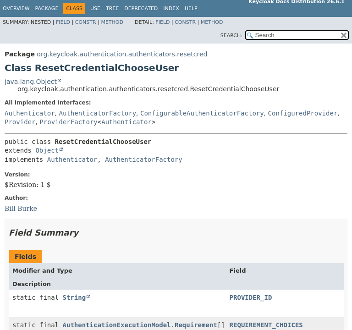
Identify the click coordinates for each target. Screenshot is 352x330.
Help (191, 8)
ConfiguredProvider (303, 113)
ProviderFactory (68, 122)
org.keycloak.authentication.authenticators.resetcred (122, 54)
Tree (112, 8)
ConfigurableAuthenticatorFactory (202, 113)
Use (95, 8)
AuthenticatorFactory (97, 113)
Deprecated (141, 8)
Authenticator (30, 113)
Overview (16, 8)
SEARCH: (231, 35)
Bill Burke (21, 208)
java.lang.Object (31, 81)
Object (47, 150)
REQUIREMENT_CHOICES (266, 325)
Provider (20, 122)
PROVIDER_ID (251, 297)
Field (63, 22)
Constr (85, 22)
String (74, 297)
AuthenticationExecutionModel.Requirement (140, 325)
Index (171, 8)
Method (112, 22)
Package (47, 8)
